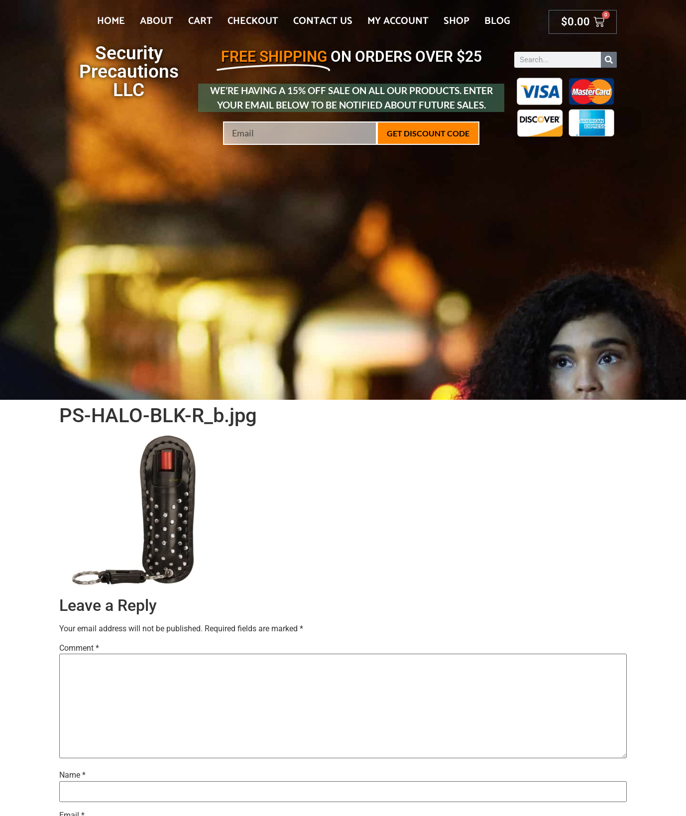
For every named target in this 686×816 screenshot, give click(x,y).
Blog (497, 21)
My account (398, 21)
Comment (79, 648)
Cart (200, 21)
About (156, 21)
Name (72, 775)
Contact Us (322, 21)
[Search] (609, 60)
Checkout (253, 21)
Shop (456, 21)
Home (111, 21)
